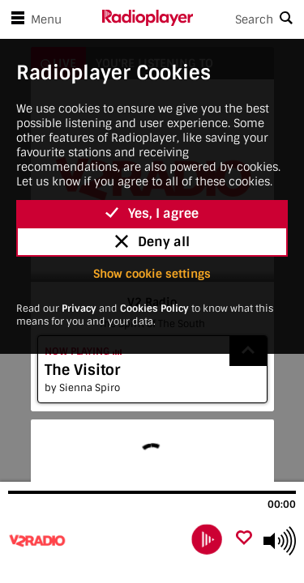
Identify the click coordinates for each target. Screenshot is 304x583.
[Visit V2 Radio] (95, 541)
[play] (207, 540)
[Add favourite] (244, 539)
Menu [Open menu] (33, 19)
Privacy (79, 308)
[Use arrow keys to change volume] (279, 541)
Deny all (152, 241)
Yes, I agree (152, 213)
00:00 (282, 504)
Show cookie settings (152, 273)
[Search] (249, 19)
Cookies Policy (154, 308)
